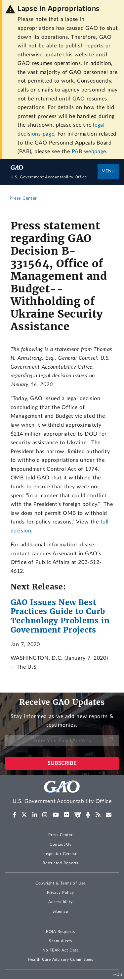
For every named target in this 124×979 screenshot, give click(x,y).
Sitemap (60, 911)
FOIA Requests (60, 932)
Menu (108, 171)
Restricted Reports (60, 863)
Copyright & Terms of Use (60, 883)
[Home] (54, 177)
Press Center (60, 835)
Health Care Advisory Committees (60, 959)
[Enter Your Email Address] (62, 741)
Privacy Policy (60, 892)
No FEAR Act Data (60, 950)
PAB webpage (89, 151)
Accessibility (60, 902)
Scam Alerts (60, 941)
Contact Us (60, 844)
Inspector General (60, 854)
